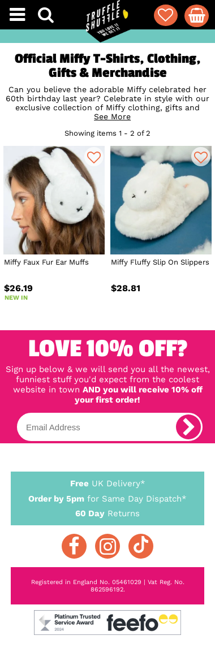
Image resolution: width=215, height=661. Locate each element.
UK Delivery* (107, 483)
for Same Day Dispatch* (107, 497)
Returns (107, 513)
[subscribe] (188, 426)
